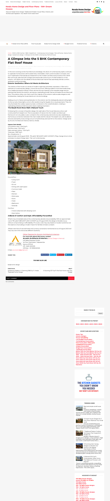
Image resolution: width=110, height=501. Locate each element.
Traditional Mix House (46, 472)
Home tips (42, 476)
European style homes (46, 453)
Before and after (45, 490)
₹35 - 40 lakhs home (81, 231)
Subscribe (88, 273)
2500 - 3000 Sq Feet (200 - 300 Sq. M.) (87, 98)
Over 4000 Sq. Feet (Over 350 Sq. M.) (87, 102)
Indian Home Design (46, 408)
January (10, 378)
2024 (10, 348)
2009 (10, 411)
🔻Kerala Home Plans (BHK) (19, 43)
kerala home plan (45, 378)
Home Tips (78, 77)
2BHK (81, 66)
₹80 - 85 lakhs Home (81, 244)
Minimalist (42, 457)
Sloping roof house (45, 374)
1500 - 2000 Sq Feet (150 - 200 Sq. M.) (87, 97)
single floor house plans (47, 427)
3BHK (86, 66)
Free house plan (36, 43)
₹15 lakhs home (80, 224)
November (11, 355)
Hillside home (44, 478)
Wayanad (9, 439)
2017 (9, 393)
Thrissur (9, 437)
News (76, 1)
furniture (98, 406)
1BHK (76, 66)
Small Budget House (46, 384)
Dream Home (43, 470)
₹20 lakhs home (80, 226)
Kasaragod (9, 424)
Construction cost (45, 425)
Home (7, 1)
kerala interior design (46, 412)
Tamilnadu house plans (82, 92)
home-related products (88, 408)
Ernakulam (9, 419)
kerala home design (22, 54)
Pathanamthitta (11, 434)
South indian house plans (47, 410)
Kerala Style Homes (45, 396)
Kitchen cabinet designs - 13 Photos (90, 386)
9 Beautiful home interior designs (90, 351)
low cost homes (44, 451)
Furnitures (43, 480)
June (9, 366)
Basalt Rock (33, 53)
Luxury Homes (59, 1)
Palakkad (9, 432)
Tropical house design (46, 443)
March (10, 373)
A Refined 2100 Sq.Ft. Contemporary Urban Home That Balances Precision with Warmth (91, 201)
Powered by (88, 278)
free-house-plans (45, 392)
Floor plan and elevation (47, 400)
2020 (10, 386)
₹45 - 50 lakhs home (81, 232)
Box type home (44, 388)
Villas (41, 390)
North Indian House (45, 449)
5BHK (27, 53)
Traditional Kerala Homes (47, 404)
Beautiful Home (44, 380)
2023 (10, 350)
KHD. (41, 498)
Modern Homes (27, 1)
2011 (9, 407)
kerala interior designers (47, 461)
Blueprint (42, 484)
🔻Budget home (68, 43)
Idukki (8, 420)
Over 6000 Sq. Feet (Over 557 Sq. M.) (87, 103)
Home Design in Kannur (57, 241)
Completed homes (45, 414)
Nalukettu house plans (47, 482)
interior (42, 386)
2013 (9, 402)
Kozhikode (9, 429)
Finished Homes (82, 43)
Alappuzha (9, 417)
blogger (67, 280)
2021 (9, 383)
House (81, 80)
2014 (9, 400)
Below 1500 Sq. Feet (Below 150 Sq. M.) (88, 95)
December (11, 352)
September (11, 359)
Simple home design (46, 447)
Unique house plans (81, 88)
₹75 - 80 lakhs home (82, 243)
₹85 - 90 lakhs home (81, 246)
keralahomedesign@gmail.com (84, 452)
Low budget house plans (83, 81)
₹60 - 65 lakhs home (81, 238)
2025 (10, 346)
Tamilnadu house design (47, 435)
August (10, 362)
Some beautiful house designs (89, 358)
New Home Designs (46, 402)
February (11, 376)
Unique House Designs (47, 421)
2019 (9, 388)
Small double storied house (48, 398)
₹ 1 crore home (79, 251)
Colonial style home (46, 394)
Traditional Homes (49, 1)
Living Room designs (46, 419)
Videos (41, 431)
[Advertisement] (55, 28)
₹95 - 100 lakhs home (82, 249)
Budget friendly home (46, 416)
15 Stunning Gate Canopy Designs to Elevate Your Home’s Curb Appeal (90, 188)
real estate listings (88, 416)
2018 (9, 390)
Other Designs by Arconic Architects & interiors (42, 237)
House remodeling (45, 468)
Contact (71, 1)
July (9, 364)
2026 (10, 343)
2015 (9, 397)
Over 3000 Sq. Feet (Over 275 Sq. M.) (87, 100)
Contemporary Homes (37, 1)
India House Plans (45, 376)
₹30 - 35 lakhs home (81, 229)
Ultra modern (43, 429)
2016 (9, 395)
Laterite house (44, 465)
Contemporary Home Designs (46, 53)
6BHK (99, 66)
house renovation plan (47, 463)
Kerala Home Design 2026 (52, 43)
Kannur (8, 422)
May (9, 369)
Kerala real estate (45, 488)
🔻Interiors (93, 43)
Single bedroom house (47, 492)
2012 (9, 404)
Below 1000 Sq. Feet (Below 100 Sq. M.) (88, 93)
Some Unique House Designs (89, 365)
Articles (42, 423)
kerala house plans (45, 474)
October (10, 357)
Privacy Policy (79, 324)
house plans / (84, 85)
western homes (44, 455)
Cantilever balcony (45, 486)
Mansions (78, 107)
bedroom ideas (44, 433)
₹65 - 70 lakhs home (81, 239)
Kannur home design (19, 68)
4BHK (90, 66)
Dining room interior (46, 441)
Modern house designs (47, 367)
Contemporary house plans (84, 83)
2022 (10, 381)
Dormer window (44, 437)
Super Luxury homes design (48, 406)
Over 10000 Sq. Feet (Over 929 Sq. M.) (87, 105)
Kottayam (9, 427)
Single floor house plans (83, 90)
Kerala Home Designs (16, 1)
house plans (83, 87)
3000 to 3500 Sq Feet (19, 53)
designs (80, 78)
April (9, 371)
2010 (9, 409)
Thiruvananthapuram (13, 436)
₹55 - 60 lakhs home (81, 236)
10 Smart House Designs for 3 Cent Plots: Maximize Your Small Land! (92, 162)
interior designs (89, 406)
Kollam (8, 425)
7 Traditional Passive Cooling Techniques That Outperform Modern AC (91, 175)
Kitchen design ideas (46, 445)
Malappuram (10, 430)
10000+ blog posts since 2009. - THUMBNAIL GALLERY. (20, 498)
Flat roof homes (59, 53)
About (66, 1)
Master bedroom (45, 459)
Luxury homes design (46, 382)
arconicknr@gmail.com (20, 252)
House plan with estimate (48, 439)
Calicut (16, 429)
